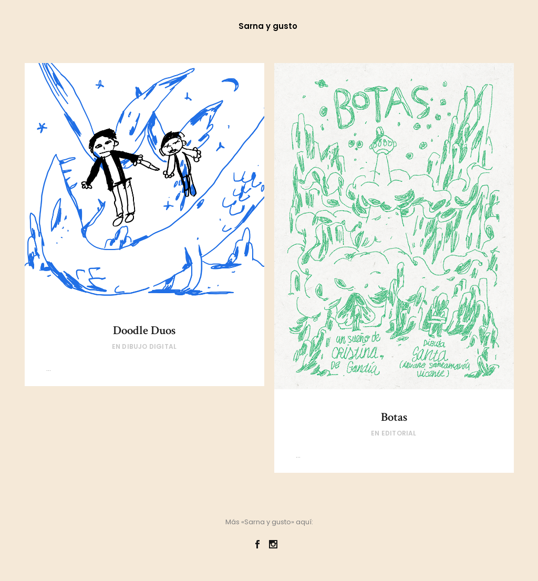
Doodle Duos (144, 330)
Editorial (399, 433)
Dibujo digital (149, 346)
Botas (394, 417)
